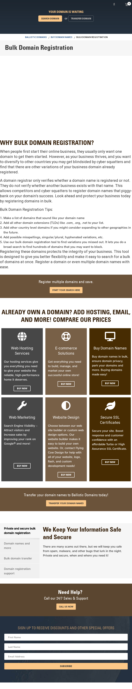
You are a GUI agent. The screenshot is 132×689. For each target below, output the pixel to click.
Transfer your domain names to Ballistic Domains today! (66, 494)
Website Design (66, 417)
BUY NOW (22, 388)
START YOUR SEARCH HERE (66, 290)
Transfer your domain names (66, 503)
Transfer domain (81, 18)
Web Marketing (22, 417)
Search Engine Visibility (19, 425)
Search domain (50, 18)
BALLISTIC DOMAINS (36, 37)
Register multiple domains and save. (66, 281)
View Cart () (126, 4)
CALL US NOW (66, 606)
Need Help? (66, 594)
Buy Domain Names (61, 37)
